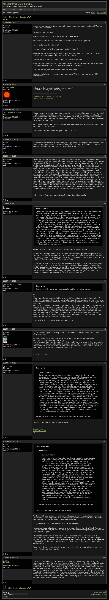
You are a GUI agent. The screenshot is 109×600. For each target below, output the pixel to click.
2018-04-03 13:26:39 (10, 281)
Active (93, 13)
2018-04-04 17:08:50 (10, 558)
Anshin (6, 332)
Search (19, 9)
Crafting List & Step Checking (43, 98)
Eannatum (7, 159)
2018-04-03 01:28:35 (10, 156)
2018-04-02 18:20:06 (10, 109)
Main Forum (14, 17)
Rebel (5, 142)
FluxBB (103, 594)
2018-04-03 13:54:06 (10, 329)
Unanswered (101, 13)
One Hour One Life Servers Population (47, 96)
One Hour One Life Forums (18, 4)
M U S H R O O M (39, 431)
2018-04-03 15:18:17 (10, 363)
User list (12, 9)
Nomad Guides (38, 429)
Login (34, 9)
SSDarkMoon (8, 88)
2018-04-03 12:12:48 (10, 204)
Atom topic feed (100, 592)
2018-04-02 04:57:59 (10, 22)
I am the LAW (25, 17)
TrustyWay (7, 366)
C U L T (35, 432)
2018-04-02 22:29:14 (10, 139)
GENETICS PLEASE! (40, 354)
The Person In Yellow (12, 113)
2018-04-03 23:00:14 (10, 441)
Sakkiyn (6, 26)
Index (5, 9)
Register (27, 9)
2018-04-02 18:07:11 (10, 84)
